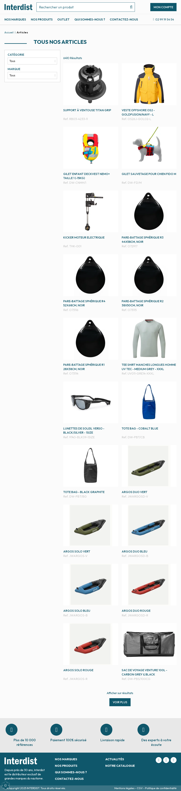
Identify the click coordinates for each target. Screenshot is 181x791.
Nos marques (15, 19)
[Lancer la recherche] (129, 7)
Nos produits (42, 19)
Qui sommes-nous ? (89, 19)
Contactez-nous (124, 19)
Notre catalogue (120, 766)
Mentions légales (124, 788)
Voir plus (120, 702)
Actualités (114, 759)
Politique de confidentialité (161, 788)
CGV (140, 788)
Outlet (63, 19)
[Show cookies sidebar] (5, 785)
